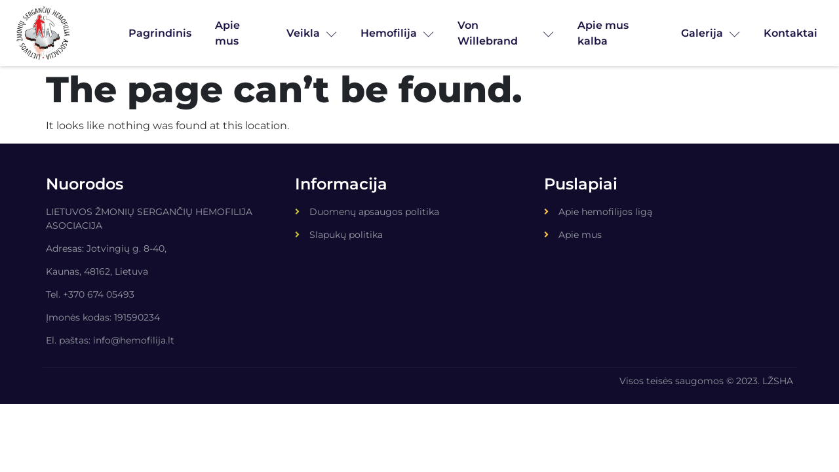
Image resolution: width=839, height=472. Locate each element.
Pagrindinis (159, 33)
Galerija (710, 33)
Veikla (311, 33)
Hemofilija (397, 33)
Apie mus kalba (603, 33)
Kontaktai (790, 33)
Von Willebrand (506, 33)
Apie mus (227, 33)
